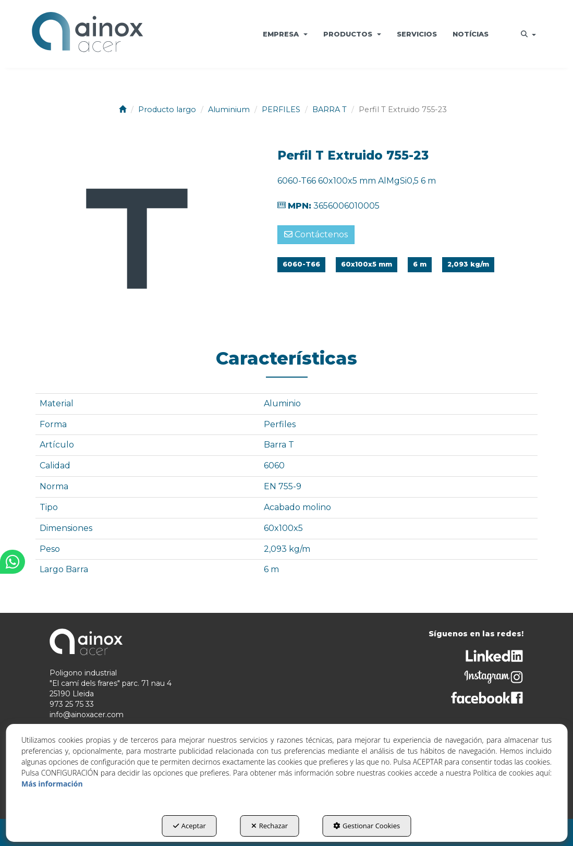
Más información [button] (52, 784)
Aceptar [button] (189, 825)
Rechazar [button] (269, 825)
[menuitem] (285, 34)
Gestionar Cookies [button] (366, 825)
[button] (87, 34)
